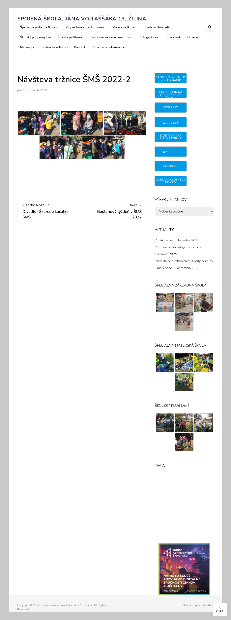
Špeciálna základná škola (37, 27)
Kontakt (79, 47)
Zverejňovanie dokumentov (109, 37)
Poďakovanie (164, 240)
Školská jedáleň (68, 37)
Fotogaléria (148, 37)
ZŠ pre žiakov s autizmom (84, 27)
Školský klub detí (157, 27)
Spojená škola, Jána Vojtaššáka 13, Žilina (81, 18)
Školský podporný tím (35, 37)
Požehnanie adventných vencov (176, 247)
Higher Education (203, 605)
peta (19, 90)
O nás (191, 37)
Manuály (26, 47)
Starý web (173, 37)
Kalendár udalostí (55, 47)
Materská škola (123, 27)
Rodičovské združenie (107, 47)
